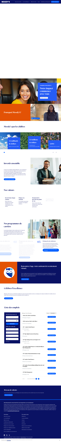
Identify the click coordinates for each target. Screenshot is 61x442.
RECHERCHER (12, 323)
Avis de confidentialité (7, 429)
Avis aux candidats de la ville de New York (10, 431)
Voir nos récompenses (8, 298)
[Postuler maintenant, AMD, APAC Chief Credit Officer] (51, 317)
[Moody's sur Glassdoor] (6, 435)
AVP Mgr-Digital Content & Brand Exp (30, 333)
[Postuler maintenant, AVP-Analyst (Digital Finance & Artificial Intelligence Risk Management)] (51, 349)
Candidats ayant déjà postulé (45, 1)
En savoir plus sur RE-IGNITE (24, 257)
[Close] (60, 440)
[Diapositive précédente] (53, 152)
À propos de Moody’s (25, 418)
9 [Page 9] (33, 378)
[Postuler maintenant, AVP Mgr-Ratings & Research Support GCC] (51, 341)
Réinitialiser (8, 341)
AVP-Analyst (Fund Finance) (28, 359)
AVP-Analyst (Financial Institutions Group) (31, 353)
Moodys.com (24, 416)
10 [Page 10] (34, 378)
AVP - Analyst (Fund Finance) (29, 327)
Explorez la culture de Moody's (9, 180)
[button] (16, 320)
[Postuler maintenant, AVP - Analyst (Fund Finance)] (51, 329)
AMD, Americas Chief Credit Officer (30, 321)
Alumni (39, 1)
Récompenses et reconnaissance (27, 429)
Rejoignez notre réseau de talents (9, 425)
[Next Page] (36, 379)
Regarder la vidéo (35, 118)
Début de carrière (33, 1)
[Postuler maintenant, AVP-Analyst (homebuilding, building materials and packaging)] (51, 368)
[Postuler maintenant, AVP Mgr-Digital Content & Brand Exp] (51, 335)
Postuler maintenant (55, 1)
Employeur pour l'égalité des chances (9, 427)
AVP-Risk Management (27, 372)
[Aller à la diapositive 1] (4, 152)
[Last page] (38, 379)
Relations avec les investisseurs (27, 425)
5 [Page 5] (30, 378)
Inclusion (23, 420)
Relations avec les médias (26, 427)
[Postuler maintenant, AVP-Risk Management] (51, 373)
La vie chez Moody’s (7, 418)
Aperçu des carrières (18, 1)
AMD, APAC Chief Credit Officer (29, 315)
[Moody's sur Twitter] (9, 435)
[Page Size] (23, 379)
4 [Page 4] (29, 378)
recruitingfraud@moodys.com (13, 410)
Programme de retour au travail (8, 423)
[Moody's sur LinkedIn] (4, 435)
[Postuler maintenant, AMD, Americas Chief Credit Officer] (51, 323)
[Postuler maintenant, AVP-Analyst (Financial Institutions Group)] (51, 355)
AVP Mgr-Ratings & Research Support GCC (31, 339)
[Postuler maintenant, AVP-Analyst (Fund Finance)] (51, 361)
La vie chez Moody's (26, 1)
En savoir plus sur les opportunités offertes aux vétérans (50, 250)
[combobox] (12, 320)
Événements (24, 423)
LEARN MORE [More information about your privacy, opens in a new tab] (9, 440)
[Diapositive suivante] (56, 152)
